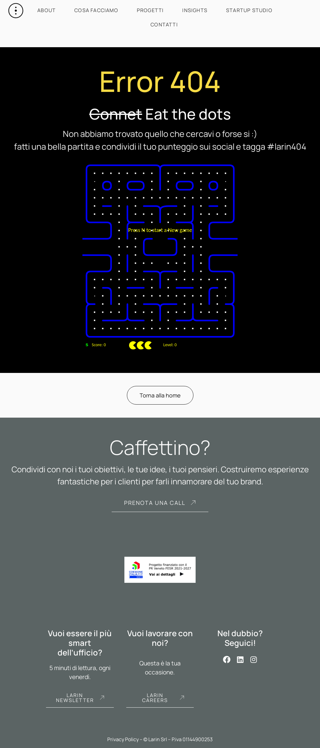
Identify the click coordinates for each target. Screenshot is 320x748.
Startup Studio (249, 10)
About (46, 10)
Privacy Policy (123, 739)
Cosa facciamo (96, 10)
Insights (194, 10)
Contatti (164, 24)
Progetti (150, 10)
